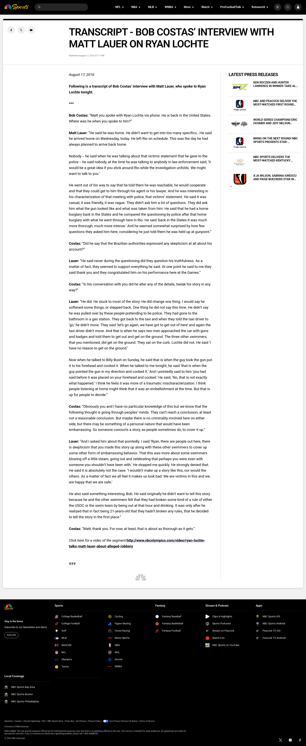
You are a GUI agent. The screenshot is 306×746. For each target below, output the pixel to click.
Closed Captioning (32, 721)
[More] (277, 7)
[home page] (16, 7)
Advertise (8, 721)
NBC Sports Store (55, 721)
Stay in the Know (13, 621)
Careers (18, 721)
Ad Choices (81, 721)
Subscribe (11, 635)
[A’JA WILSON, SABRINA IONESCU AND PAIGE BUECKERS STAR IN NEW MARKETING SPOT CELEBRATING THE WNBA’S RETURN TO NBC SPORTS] (240, 180)
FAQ (44, 721)
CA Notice (132, 721)
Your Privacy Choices (118, 721)
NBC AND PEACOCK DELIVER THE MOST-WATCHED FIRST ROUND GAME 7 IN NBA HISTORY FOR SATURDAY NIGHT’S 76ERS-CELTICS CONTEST (275, 102)
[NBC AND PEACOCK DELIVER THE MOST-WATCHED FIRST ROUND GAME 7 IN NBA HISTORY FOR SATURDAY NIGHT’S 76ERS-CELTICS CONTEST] (240, 105)
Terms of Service (146, 721)
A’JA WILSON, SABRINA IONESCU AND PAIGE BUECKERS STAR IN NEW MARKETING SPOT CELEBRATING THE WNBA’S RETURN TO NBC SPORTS (275, 177)
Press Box (69, 721)
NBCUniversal (22, 726)
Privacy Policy (94, 721)
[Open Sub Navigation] (123, 7)
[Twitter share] (21, 30)
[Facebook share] (11, 30)
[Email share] (31, 30)
